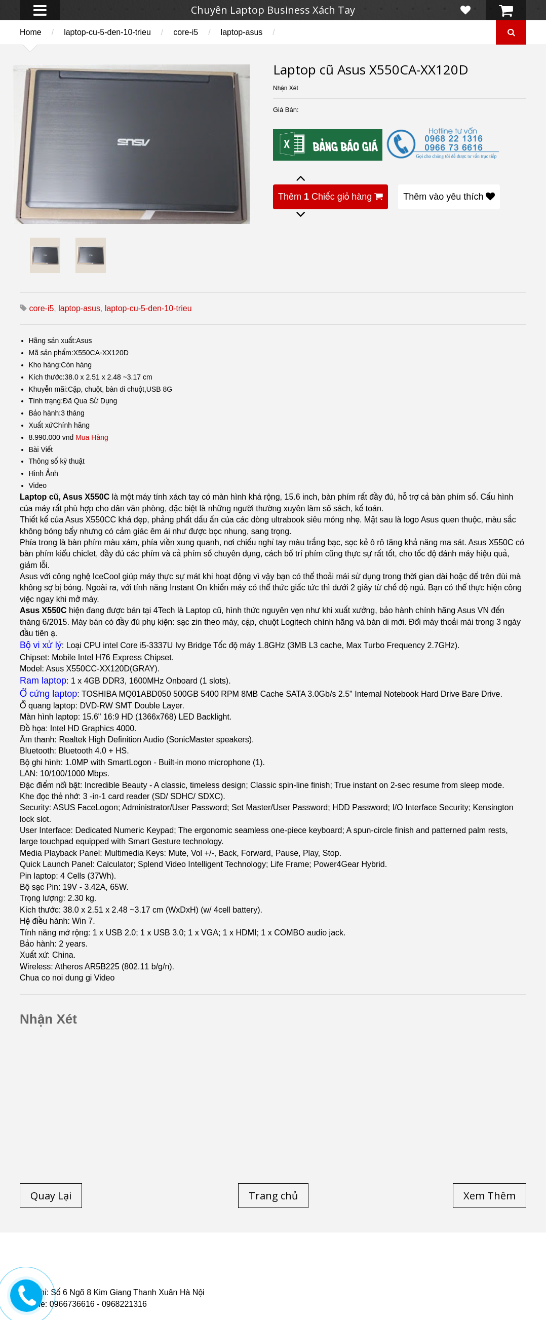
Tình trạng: (46, 401)
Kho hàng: (45, 365)
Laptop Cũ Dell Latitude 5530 (109, 1284)
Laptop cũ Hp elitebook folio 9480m (178, 1271)
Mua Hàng (91, 437)
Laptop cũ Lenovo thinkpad (269, 1265)
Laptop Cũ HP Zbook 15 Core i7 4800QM (229, 1277)
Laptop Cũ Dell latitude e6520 (231, 1284)
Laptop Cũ (356, 1265)
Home (31, 32)
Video (38, 485)
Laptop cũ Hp (102, 1265)
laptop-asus (242, 32)
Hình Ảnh (43, 473)
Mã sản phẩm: (51, 353)
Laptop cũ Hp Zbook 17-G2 (359, 1277)
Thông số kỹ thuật (57, 461)
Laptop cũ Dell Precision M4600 (315, 1271)
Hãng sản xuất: (52, 340)
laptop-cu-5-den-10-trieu (107, 32)
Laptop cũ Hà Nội (425, 1265)
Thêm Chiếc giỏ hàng (330, 197)
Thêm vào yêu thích (449, 197)
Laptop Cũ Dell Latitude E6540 (92, 1277)
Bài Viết (41, 449)
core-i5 (185, 32)
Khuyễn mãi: (48, 389)
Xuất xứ (41, 425)
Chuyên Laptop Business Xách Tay (273, 10)
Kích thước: (47, 377)
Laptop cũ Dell (173, 1265)
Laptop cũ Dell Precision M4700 (445, 1271)
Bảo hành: (45, 413)
